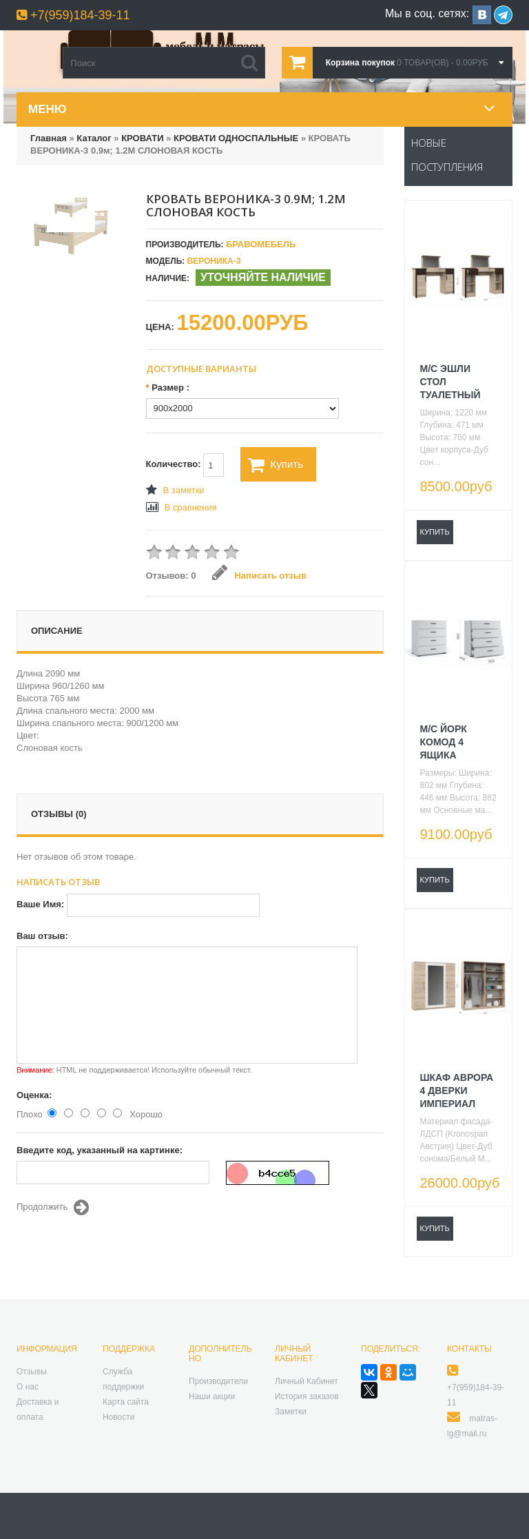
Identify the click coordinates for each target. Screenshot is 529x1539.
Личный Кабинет (306, 1381)
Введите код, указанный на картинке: (100, 1150)
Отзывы (32, 1371)
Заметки (291, 1411)
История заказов (307, 1396)
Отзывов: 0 (171, 575)
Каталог (93, 138)
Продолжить (53, 1208)
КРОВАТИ (143, 138)
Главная (48, 138)
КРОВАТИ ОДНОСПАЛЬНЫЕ (236, 138)
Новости (118, 1417)
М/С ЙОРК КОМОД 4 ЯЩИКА (443, 742)
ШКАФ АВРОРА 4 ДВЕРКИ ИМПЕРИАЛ (457, 1090)
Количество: (185, 465)
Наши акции (212, 1396)
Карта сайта (126, 1402)
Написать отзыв (259, 575)
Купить (275, 465)
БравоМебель (260, 244)
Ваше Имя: (40, 904)
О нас (28, 1387)
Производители (218, 1381)
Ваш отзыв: (42, 936)
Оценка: (34, 1095)
